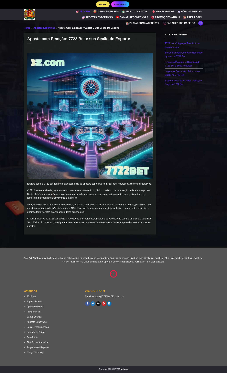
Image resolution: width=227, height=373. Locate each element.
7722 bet (83, 11)
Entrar (103, 4)
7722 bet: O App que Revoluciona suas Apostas (182, 45)
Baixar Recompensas (132, 17)
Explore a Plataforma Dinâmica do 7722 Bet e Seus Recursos (182, 64)
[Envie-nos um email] (98, 303)
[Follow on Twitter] (93, 303)
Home (27, 28)
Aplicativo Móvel (135, 11)
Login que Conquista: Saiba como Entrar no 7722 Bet (182, 73)
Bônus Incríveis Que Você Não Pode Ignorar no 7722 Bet (184, 54)
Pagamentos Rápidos (179, 23)
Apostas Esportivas (97, 17)
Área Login (192, 17)
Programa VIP (163, 11)
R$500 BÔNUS (120, 4)
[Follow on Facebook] (87, 303)
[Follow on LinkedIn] (109, 303)
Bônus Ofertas (189, 11)
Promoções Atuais (165, 17)
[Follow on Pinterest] (104, 303)
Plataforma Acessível (143, 23)
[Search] (200, 23)
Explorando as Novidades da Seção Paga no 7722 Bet (183, 82)
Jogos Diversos (106, 11)
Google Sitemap (35, 352)
